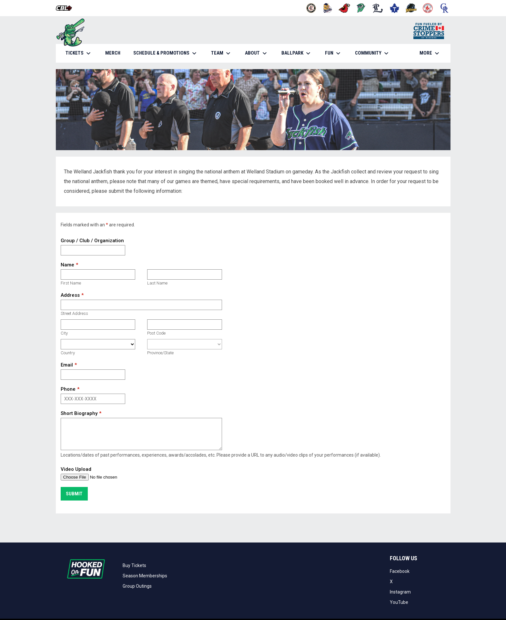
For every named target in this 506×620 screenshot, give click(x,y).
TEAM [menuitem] (221, 53)
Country (68, 352)
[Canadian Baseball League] (66, 8)
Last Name (157, 283)
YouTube (399, 602)
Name (67, 265)
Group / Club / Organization (92, 240)
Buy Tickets (134, 565)
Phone (68, 389)
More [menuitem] (430, 53)
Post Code (156, 333)
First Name (71, 283)
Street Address (74, 313)
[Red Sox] (428, 8)
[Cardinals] (344, 8)
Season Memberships (145, 575)
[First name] (98, 274)
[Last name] (184, 274)
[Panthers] (411, 8)
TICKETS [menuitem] (79, 53)
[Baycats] (328, 8)
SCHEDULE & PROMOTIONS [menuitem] (165, 53)
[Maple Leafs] (394, 8)
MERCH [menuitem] (115, 53)
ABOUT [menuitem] (256, 53)
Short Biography (79, 413)
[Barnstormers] (311, 8)
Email (67, 365)
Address (70, 295)
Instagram (400, 591)
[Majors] (378, 8)
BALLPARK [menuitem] (296, 53)
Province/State (160, 352)
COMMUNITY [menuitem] (372, 53)
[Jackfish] (361, 8)
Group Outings (137, 586)
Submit (74, 494)
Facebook (400, 571)
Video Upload (76, 469)
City (64, 333)
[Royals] (444, 8)
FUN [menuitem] (333, 53)
